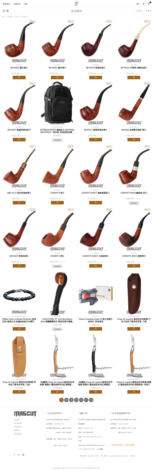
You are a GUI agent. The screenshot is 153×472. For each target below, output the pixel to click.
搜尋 (138, 4)
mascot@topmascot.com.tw (93, 437)
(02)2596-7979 (59, 424)
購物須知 (17, 430)
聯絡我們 (17, 420)
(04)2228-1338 (123, 424)
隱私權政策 (18, 434)
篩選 (148, 11)
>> (91, 400)
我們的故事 (18, 423)
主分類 (17, 16)
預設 (139, 11)
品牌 (26, 4)
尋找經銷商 (18, 427)
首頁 (3, 16)
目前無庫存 (57, 140)
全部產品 (9, 16)
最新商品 (6, 4)
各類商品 (17, 4)
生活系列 (24, 16)
